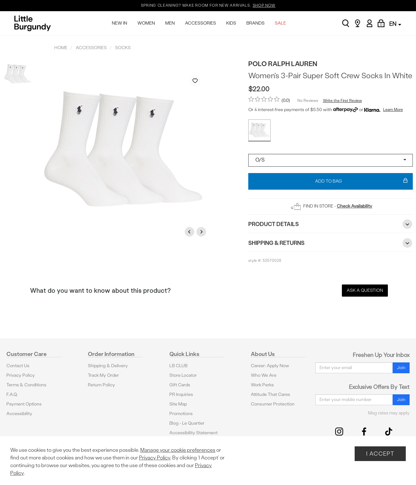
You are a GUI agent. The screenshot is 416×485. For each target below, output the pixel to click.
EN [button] (395, 23)
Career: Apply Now (270, 365)
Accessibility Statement (193, 433)
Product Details (330, 224)
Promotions (181, 413)
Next (202, 231)
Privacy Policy (20, 375)
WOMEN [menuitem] (146, 23)
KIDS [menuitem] (231, 23)
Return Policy (101, 385)
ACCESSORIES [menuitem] (200, 23)
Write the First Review (342, 100)
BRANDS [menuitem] (255, 23)
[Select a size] (330, 160)
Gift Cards (179, 385)
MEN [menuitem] (170, 23)
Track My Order (103, 375)
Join (401, 367)
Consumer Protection (273, 404)
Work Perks (262, 385)
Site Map (178, 404)
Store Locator (183, 375)
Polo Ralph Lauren (282, 64)
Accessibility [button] (19, 413)
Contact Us (17, 365)
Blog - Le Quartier (186, 423)
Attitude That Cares (270, 394)
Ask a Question (365, 290)
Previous (190, 231)
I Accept (380, 453)
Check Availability (354, 206)
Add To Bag (361, 181)
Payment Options (24, 404)
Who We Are (263, 375)
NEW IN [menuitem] (119, 23)
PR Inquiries (181, 394)
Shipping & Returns (330, 243)
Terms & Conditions (26, 385)
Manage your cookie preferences (177, 450)
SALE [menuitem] (280, 23)
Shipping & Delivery (108, 365)
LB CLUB (178, 365)
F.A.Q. (12, 394)
